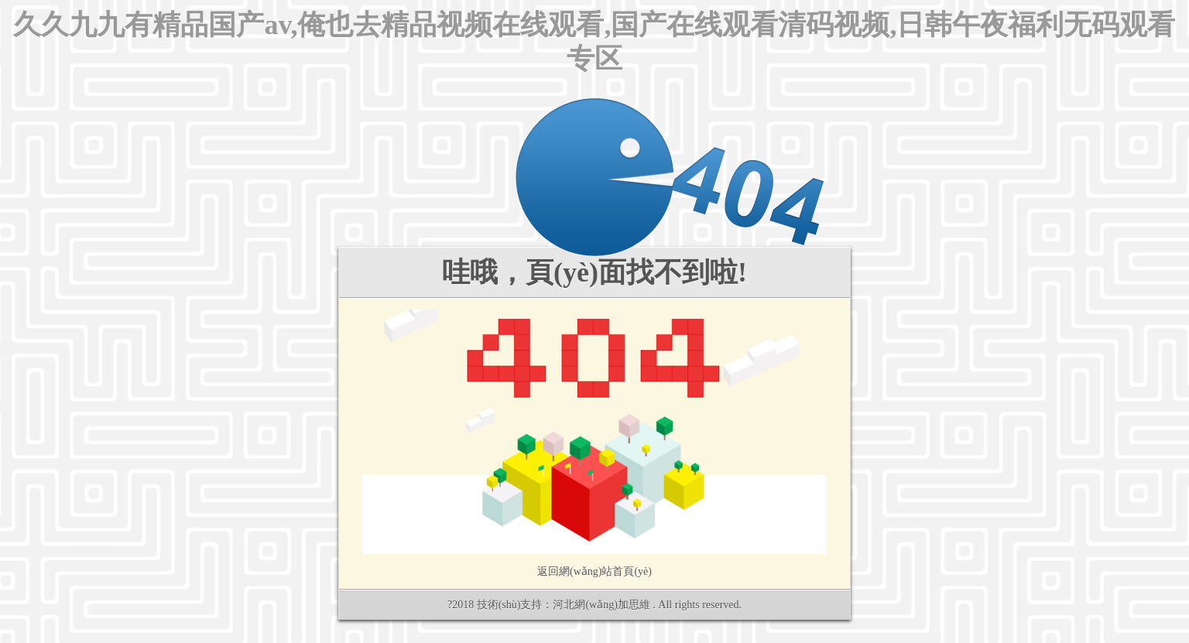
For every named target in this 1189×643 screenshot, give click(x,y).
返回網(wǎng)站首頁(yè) (594, 571)
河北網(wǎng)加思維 (601, 605)
